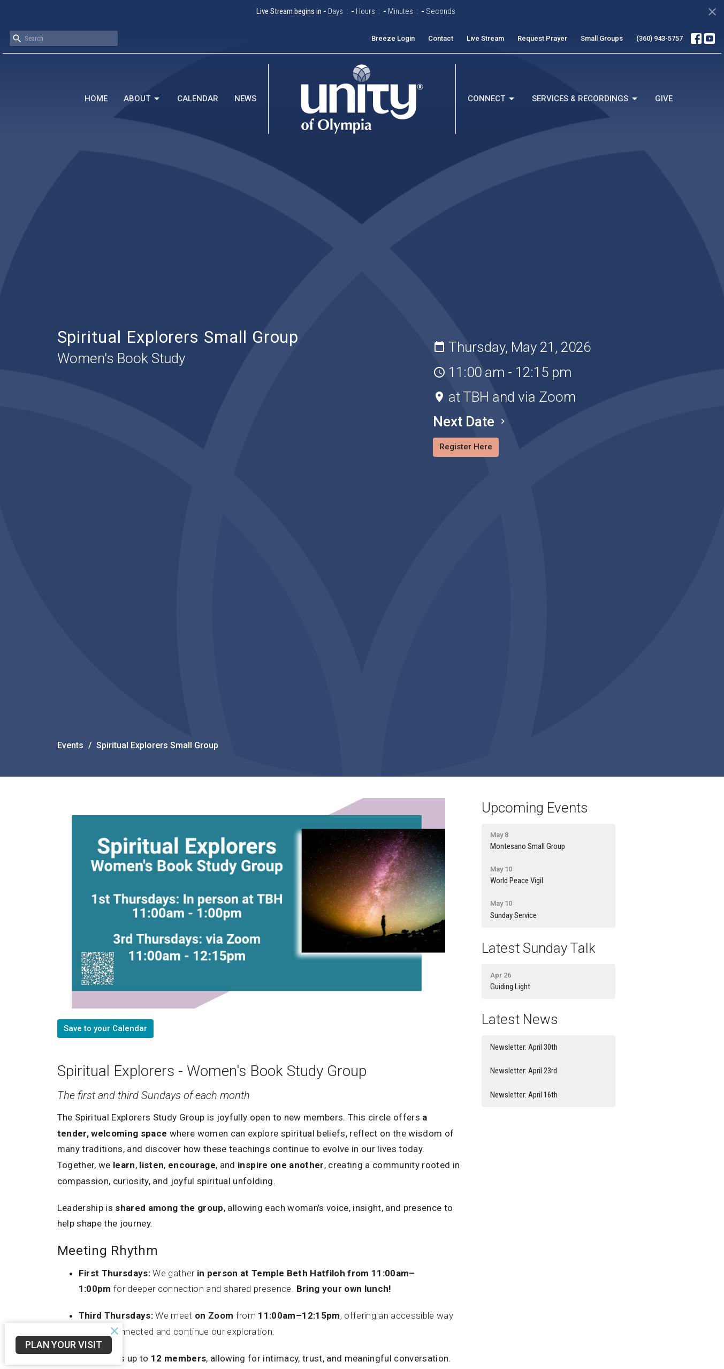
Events (70, 745)
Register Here (465, 447)
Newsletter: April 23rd (523, 1070)
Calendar (197, 98)
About (142, 99)
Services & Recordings (585, 99)
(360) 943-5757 (659, 38)
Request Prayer (542, 38)
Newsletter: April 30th (524, 1047)
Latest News (520, 1019)
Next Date (470, 421)
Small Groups (602, 38)
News (245, 98)
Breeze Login (393, 38)
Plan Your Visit (63, 1344)
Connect (492, 99)
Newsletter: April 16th (524, 1095)
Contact (440, 38)
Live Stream (485, 38)
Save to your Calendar (105, 1028)
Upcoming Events (535, 808)
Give (664, 98)
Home (96, 98)
